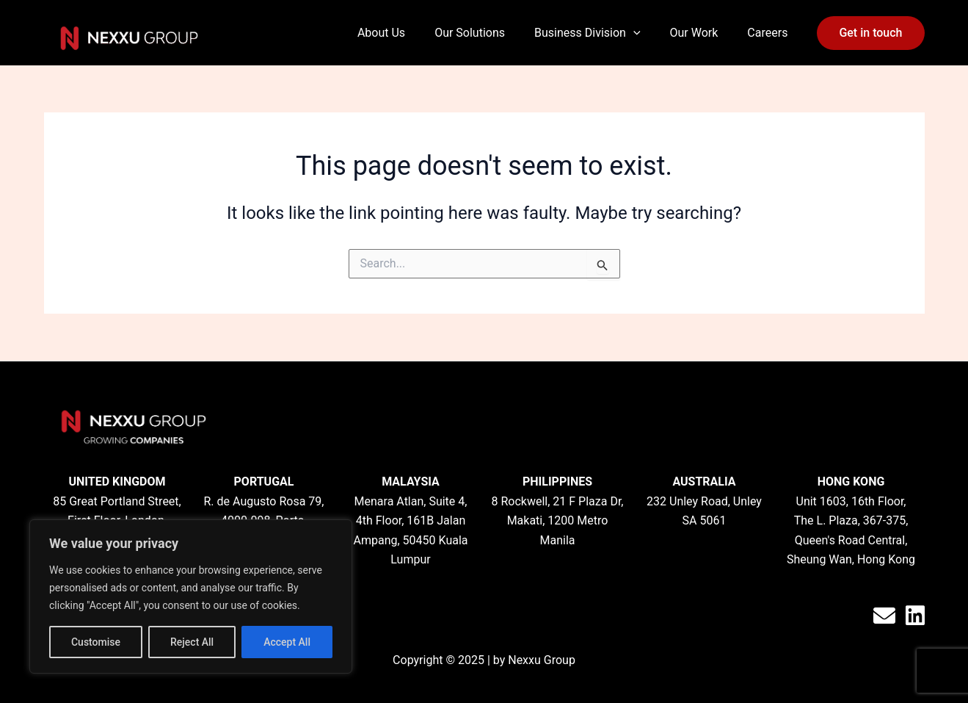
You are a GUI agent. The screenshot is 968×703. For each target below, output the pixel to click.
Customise (95, 642)
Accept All (286, 642)
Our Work (694, 33)
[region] (190, 596)
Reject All (192, 642)
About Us (381, 33)
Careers (767, 33)
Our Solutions (469, 33)
